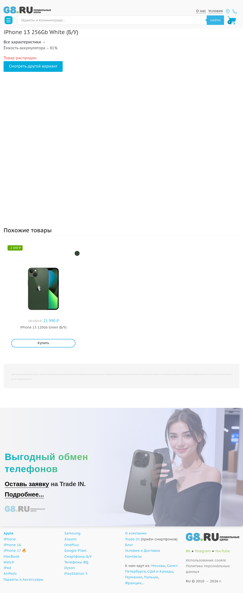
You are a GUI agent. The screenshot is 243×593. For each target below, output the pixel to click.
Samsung (72, 533)
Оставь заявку (27, 484)
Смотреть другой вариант (33, 66)
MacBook (11, 556)
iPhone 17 (12, 550)
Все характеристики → (25, 42)
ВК (188, 551)
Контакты (133, 556)
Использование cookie (206, 560)
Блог (129, 545)
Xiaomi (70, 539)
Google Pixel (75, 550)
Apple (9, 533)
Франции (133, 583)
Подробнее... (24, 494)
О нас (201, 11)
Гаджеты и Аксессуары (23, 579)
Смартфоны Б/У (78, 556)
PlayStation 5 (76, 573)
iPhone (10, 539)
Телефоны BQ (76, 562)
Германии (133, 577)
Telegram (203, 551)
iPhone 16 (12, 545)
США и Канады (160, 571)
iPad (7, 568)
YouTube (222, 551)
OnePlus (71, 545)
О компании (136, 533)
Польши (151, 577)
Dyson (69, 568)
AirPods (10, 573)
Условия (215, 11)
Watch (9, 562)
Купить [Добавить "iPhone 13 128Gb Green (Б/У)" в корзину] (43, 343)
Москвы (158, 565)
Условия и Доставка (142, 550)
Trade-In (132, 539)
